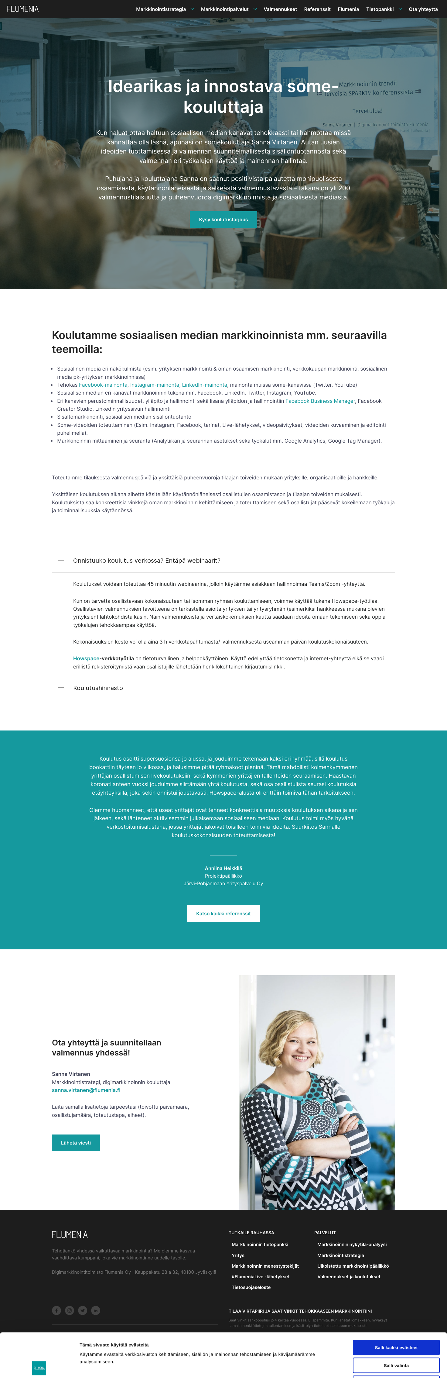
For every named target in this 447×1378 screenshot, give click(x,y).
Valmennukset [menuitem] (280, 9)
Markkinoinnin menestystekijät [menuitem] (265, 1266)
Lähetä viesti (76, 1143)
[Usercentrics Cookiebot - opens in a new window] (39, 1366)
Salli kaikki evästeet (396, 1303)
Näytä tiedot (325, 1366)
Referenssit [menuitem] (317, 9)
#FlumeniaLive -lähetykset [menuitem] (261, 1277)
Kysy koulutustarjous (223, 219)
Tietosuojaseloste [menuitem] (251, 1287)
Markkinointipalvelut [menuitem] (225, 9)
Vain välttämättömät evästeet (396, 1339)
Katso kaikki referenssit (223, 913)
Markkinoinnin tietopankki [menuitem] (260, 1244)
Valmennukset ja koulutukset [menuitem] (348, 1277)
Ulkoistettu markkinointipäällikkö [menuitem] (353, 1266)
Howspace (86, 659)
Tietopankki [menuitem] (380, 9)
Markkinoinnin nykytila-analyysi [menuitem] (352, 1244)
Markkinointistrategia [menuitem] (161, 9)
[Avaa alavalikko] (192, 9)
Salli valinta (396, 1321)
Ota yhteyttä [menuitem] (423, 9)
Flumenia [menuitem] (348, 9)
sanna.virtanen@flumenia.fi (86, 1090)
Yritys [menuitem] (238, 1255)
